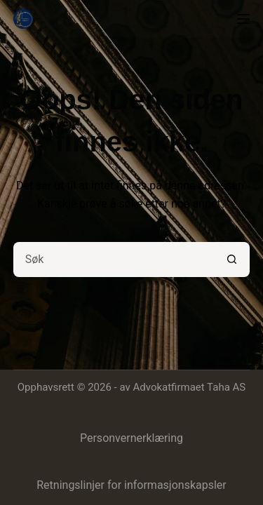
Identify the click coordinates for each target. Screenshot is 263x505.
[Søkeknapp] (232, 259)
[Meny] (243, 19)
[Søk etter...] (114, 259)
